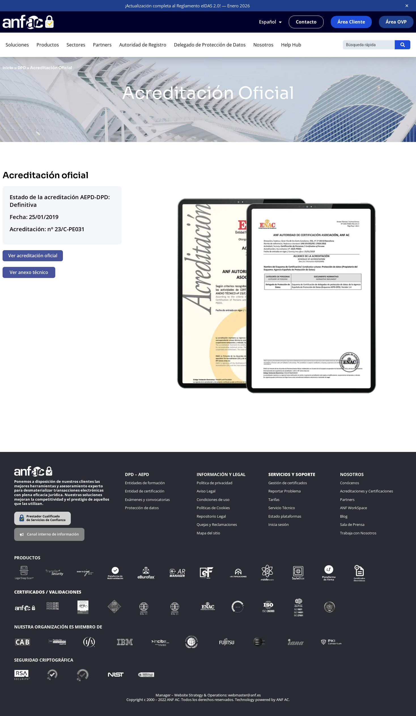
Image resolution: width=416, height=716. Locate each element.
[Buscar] (369, 44)
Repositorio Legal (211, 516)
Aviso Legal (206, 491)
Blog (343, 516)
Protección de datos (142, 507)
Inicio (9, 67)
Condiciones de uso (213, 499)
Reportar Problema (284, 491)
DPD (23, 67)
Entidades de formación (145, 482)
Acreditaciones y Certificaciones (366, 491)
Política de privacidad (214, 482)
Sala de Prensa (352, 524)
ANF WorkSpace (353, 507)
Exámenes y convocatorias (147, 499)
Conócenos (349, 482)
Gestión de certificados (287, 482)
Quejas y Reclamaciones (217, 524)
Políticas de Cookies (213, 507)
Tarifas (273, 499)
